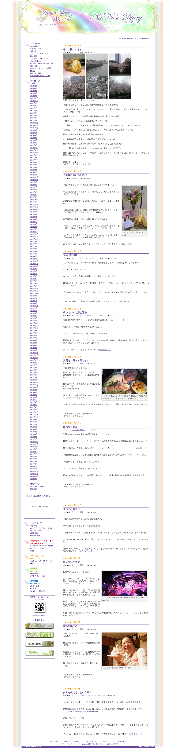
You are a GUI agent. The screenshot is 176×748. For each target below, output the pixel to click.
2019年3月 (33, 227)
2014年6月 (33, 338)
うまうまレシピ (36, 48)
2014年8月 (33, 333)
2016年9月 (33, 296)
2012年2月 (33, 407)
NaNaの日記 (35, 535)
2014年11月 (34, 325)
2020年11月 (34, 177)
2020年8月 (33, 185)
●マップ (33, 588)
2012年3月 (33, 405)
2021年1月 (33, 175)
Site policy (34, 571)
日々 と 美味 (36, 73)
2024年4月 (33, 91)
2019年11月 (34, 207)
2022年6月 (33, 133)
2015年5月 (33, 313)
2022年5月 (33, 135)
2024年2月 (33, 96)
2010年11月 (34, 444)
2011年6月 (33, 427)
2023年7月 (33, 108)
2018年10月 (34, 239)
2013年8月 (33, 362)
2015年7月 (33, 308)
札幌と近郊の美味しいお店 (40, 76)
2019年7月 (33, 217)
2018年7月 (33, 244)
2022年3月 (33, 140)
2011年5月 (33, 429)
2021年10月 (34, 152)
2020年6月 (33, 189)
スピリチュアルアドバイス (40, 58)
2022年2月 (33, 142)
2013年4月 (33, 372)
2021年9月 (33, 155)
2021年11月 (34, 150)
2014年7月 (33, 335)
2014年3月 (33, 345)
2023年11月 (34, 101)
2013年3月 (33, 375)
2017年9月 (33, 269)
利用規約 (34, 533)
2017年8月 (33, 271)
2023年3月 (33, 118)
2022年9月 (33, 130)
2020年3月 (33, 197)
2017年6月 (33, 274)
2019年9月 (33, 212)
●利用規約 (34, 573)
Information (35, 584)
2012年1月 (33, 409)
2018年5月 (33, 249)
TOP (121, 38)
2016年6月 (33, 301)
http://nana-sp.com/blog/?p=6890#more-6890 (80, 711)
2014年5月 (33, 340)
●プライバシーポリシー (39, 576)
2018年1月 (33, 259)
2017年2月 (33, 283)
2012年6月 (33, 397)
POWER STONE (130, 38)
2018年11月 (34, 236)
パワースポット (36, 61)
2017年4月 (33, 278)
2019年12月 (34, 204)
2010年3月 (33, 464)
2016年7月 (33, 298)
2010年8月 (33, 451)
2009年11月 (34, 474)
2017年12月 (34, 261)
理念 (32, 551)
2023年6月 (33, 110)
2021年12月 (34, 147)
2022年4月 (33, 138)
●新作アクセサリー (37, 563)
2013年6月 (33, 367)
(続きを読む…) (127, 244)
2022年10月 (34, 128)
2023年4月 (33, 115)
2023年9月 (33, 103)
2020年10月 (34, 180)
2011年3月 (33, 434)
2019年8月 (33, 214)
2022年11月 (34, 125)
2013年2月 (33, 377)
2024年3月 (33, 93)
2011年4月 (33, 432)
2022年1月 (33, 145)
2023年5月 (33, 113)
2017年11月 (34, 264)
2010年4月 (33, 461)
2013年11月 (34, 355)
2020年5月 (33, 192)
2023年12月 (34, 98)
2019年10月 (34, 209)
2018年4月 (33, 251)
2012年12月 (34, 382)
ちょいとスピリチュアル (39, 53)
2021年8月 (33, 157)
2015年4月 (33, 315)
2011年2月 (33, 437)
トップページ (36, 523)
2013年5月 (33, 370)
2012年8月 (33, 392)
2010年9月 (33, 449)
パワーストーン (36, 531)
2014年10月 (34, 328)
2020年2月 (33, 199)
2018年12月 (34, 234)
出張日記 (33, 66)
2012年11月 (34, 385)
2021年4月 (33, 167)
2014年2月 (33, 348)
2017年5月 (33, 276)
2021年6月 (33, 162)
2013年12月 (34, 353)
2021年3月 (33, 170)
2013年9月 (33, 360)
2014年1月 (33, 350)
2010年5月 (33, 459)
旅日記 (32, 71)
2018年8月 (33, 241)
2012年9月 (33, 390)
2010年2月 (33, 466)
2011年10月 (34, 417)
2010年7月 (33, 454)
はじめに (33, 56)
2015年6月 (33, 311)
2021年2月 (33, 172)
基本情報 (34, 581)
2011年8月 (33, 422)
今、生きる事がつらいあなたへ (41, 63)
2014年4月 (33, 343)
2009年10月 (34, 476)
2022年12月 (34, 123)
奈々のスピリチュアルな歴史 (40, 68)
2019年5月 (33, 222)
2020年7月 (33, 187)
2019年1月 (33, 231)
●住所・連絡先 (35, 586)
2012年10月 (34, 387)
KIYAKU (105, 741)
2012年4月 (33, 402)
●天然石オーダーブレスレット (41, 561)
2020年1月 (33, 202)
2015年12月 (34, 306)
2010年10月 (34, 446)
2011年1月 (33, 439)
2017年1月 (33, 286)
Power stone (35, 558)
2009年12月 (34, 471)
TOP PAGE (54, 741)
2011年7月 (33, 424)
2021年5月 (33, 165)
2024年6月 (33, 88)
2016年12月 (34, 288)
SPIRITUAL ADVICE (71, 741)
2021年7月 (33, 160)
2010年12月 (34, 442)
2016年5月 (33, 303)
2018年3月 (33, 254)
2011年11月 (34, 414)
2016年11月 (34, 291)
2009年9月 (33, 479)
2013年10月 (34, 358)
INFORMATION (120, 741)
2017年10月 (34, 266)
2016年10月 (34, 293)
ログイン (33, 489)
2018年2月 (33, 256)
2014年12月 (34, 323)
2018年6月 (33, 246)
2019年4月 (33, 224)
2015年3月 (33, 318)
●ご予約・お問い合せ (38, 591)
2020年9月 (33, 182)
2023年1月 (33, 120)
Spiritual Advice (36, 543)
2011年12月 (34, 412)
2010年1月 (33, 469)
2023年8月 (33, 105)
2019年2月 (33, 229)
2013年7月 (33, 365)
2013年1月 (33, 380)
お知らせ (33, 51)
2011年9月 (33, 419)
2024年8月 (33, 86)
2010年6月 (33, 456)
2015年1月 (33, 320)
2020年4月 (33, 194)
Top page (34, 526)
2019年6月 (33, 219)
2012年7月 (33, 395)
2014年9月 (33, 330)
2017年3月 (33, 281)
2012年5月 (33, 399)
